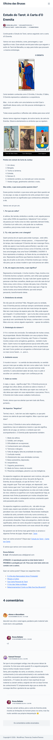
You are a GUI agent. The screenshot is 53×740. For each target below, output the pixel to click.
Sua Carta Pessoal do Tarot (17, 582)
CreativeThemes (37, 737)
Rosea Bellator (17, 637)
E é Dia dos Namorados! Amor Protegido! (22, 576)
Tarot (35, 534)
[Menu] (49, 4)
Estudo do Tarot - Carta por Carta (14, 27)
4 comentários (33, 27)
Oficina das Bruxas (14, 3)
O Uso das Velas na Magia (17, 584)
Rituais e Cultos (13, 579)
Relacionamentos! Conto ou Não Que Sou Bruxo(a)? (26, 587)
